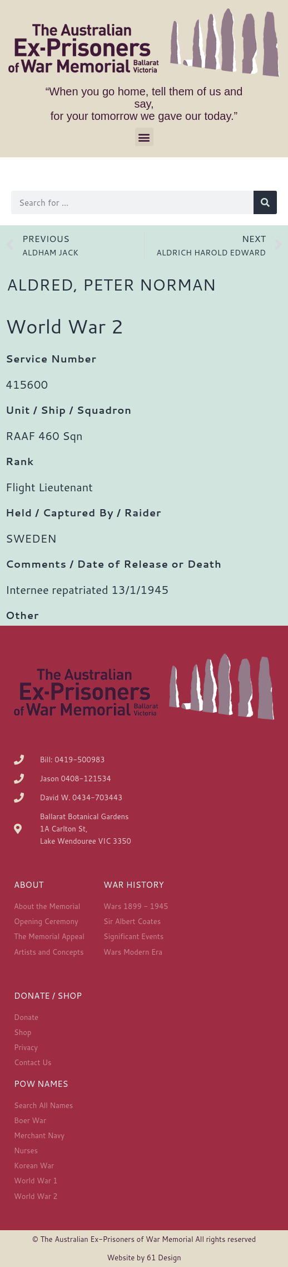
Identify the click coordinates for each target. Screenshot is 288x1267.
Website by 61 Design (144, 1258)
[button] (144, 137)
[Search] (265, 202)
